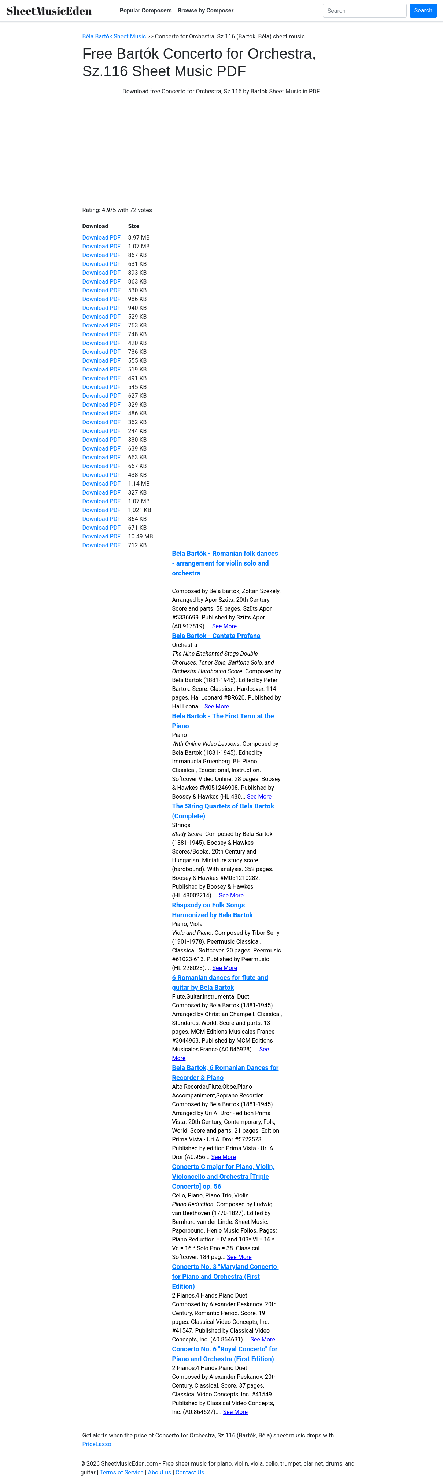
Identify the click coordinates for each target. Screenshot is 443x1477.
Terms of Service (122, 1472)
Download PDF (101, 237)
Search (423, 10)
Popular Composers (146, 10)
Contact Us (190, 1472)
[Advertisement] (221, 151)
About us (159, 1472)
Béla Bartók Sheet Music (114, 36)
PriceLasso (96, 1444)
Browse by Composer (206, 10)
